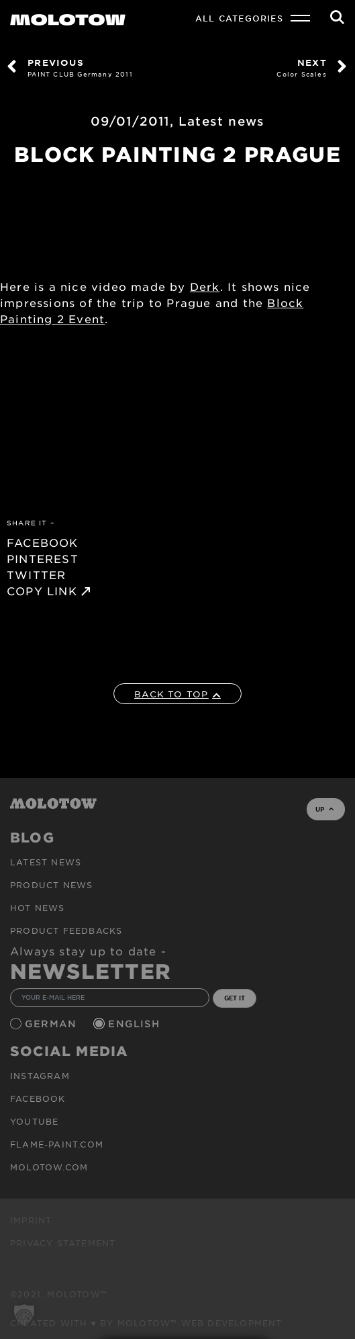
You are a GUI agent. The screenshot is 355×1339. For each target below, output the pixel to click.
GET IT (234, 998)
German (52, 1023)
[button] (24, 1315)
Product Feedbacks (66, 930)
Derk (205, 286)
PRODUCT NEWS (51, 884)
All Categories (239, 18)
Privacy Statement (62, 1243)
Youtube (34, 1121)
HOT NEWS (37, 907)
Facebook (38, 1098)
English (135, 1023)
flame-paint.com (56, 1144)
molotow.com (49, 1167)
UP (324, 809)
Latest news (221, 121)
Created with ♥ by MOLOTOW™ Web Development (146, 1323)
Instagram (40, 1075)
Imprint (31, 1220)
